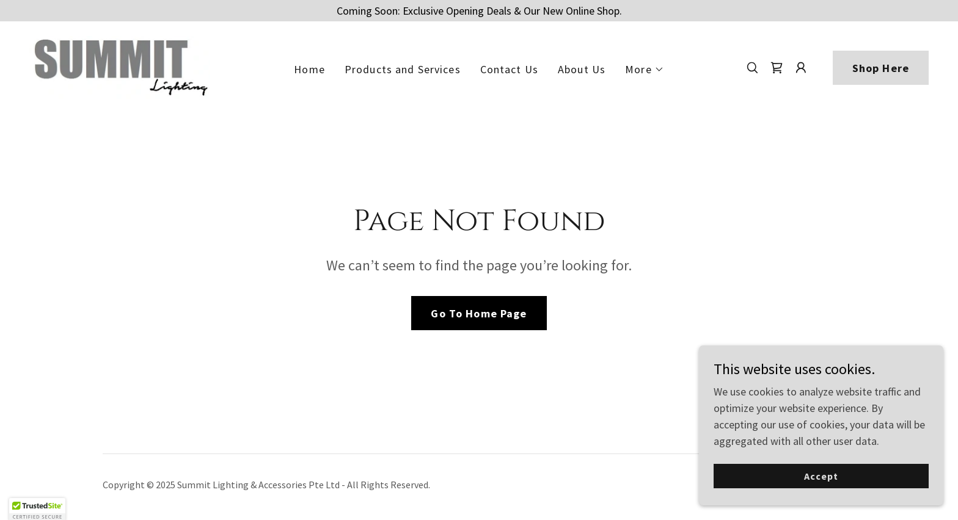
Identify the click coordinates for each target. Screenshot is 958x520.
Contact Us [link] (509, 69)
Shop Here (880, 68)
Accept (821, 476)
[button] (644, 69)
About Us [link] (581, 69)
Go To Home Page (479, 313)
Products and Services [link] (403, 69)
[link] (119, 66)
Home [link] (309, 69)
